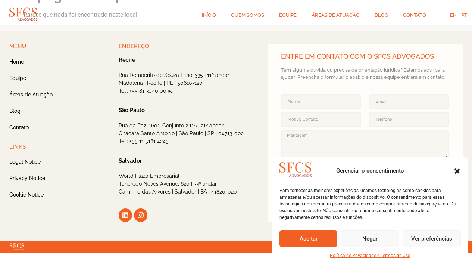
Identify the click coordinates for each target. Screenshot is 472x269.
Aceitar (309, 238)
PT (464, 15)
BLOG (381, 15)
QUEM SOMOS (247, 15)
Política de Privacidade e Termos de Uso (370, 255)
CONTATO (414, 15)
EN (453, 15)
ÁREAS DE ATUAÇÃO (336, 15)
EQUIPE (288, 15)
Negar (370, 238)
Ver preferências (431, 238)
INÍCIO (209, 15)
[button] (457, 171)
